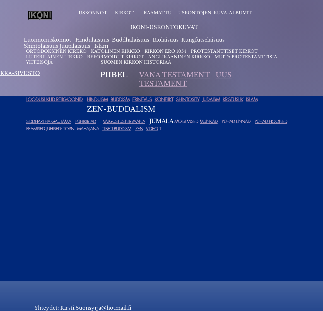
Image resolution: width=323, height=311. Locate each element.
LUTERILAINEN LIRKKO (55, 56)
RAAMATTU (158, 12)
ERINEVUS (142, 100)
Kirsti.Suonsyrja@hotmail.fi (95, 308)
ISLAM (251, 100)
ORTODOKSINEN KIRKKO (57, 51)
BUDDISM (119, 100)
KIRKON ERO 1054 (165, 51)
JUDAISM (211, 100)
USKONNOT (93, 12)
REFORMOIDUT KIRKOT (115, 56)
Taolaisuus (165, 40)
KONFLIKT (164, 100)
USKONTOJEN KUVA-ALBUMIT (215, 12)
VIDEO (152, 129)
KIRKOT (125, 12)
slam (102, 46)
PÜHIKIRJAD (85, 121)
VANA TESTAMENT (174, 75)
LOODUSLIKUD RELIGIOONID (54, 100)
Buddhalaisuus (130, 40)
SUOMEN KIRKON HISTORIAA (136, 62)
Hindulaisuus (91, 40)
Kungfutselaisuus (203, 40)
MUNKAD (209, 121)
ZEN (139, 129)
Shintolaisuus (41, 46)
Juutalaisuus (74, 46)
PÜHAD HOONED (271, 121)
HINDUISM (97, 100)
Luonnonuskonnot (48, 40)
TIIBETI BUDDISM (116, 129)
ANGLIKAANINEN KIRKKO (179, 56)
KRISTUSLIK (233, 100)
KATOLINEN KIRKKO (116, 51)
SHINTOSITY (187, 100)
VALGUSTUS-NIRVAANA (124, 121)
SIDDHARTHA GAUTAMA (48, 121)
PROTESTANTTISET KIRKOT (224, 51)
